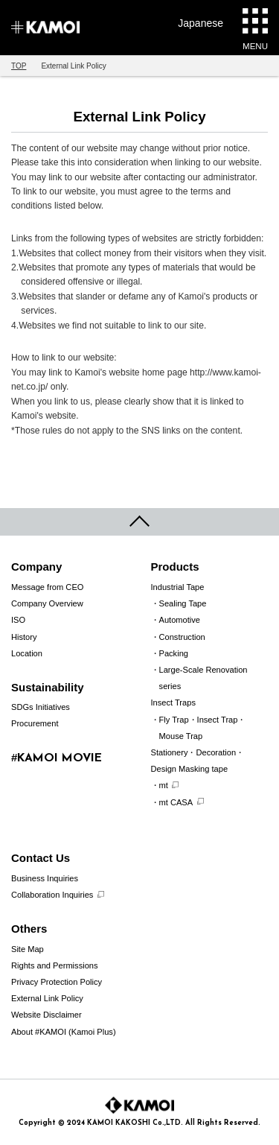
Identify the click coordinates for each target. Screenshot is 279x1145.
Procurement (35, 723)
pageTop (139, 522)
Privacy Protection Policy (56, 981)
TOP (18, 66)
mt (163, 785)
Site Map (27, 949)
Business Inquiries (44, 878)
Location (26, 653)
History (24, 636)
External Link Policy (47, 998)
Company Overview (47, 603)
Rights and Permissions (54, 965)
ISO (18, 619)
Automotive (180, 619)
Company (36, 566)
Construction (182, 636)
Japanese (200, 23)
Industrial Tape (178, 587)
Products (175, 566)
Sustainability (47, 687)
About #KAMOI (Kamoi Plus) (63, 1031)
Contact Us (40, 857)
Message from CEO (47, 587)
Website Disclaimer (46, 1014)
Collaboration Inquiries (52, 894)
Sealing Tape (183, 603)
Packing (173, 653)
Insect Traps (173, 702)
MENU (255, 29)
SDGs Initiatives (40, 706)
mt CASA (176, 802)
